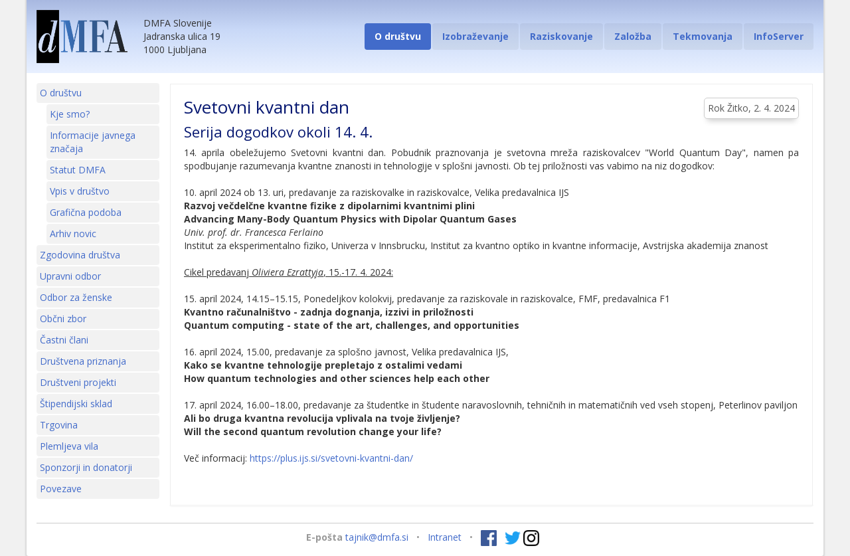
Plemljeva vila (69, 446)
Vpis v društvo (80, 191)
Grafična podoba (86, 212)
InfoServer (779, 36)
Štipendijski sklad (76, 403)
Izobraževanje (475, 36)
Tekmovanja (702, 36)
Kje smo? (70, 114)
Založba (632, 36)
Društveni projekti (78, 382)
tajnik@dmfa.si (376, 537)
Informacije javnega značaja (92, 142)
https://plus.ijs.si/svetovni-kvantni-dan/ (331, 458)
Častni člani (64, 339)
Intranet (445, 537)
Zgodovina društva (80, 254)
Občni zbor (63, 318)
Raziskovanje (561, 36)
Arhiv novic (73, 233)
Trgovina (59, 424)
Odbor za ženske (76, 297)
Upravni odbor (70, 276)
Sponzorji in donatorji (86, 467)
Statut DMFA (78, 169)
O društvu (398, 36)
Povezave (61, 488)
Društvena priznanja (83, 361)
